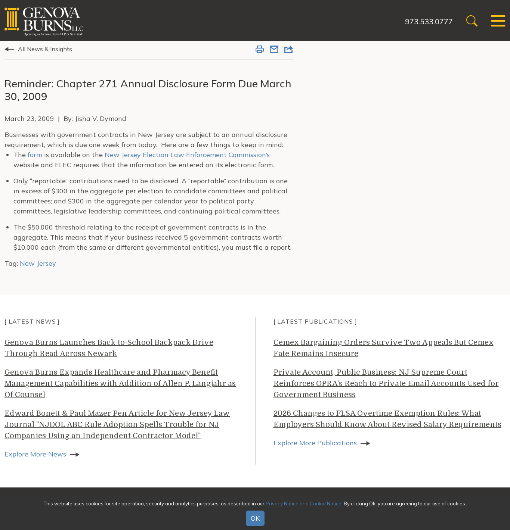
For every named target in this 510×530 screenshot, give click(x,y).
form (35, 154)
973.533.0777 (429, 21)
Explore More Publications (315, 443)
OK (255, 518)
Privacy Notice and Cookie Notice (303, 503)
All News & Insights (45, 49)
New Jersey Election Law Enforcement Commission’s (187, 154)
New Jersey (38, 263)
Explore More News (35, 454)
